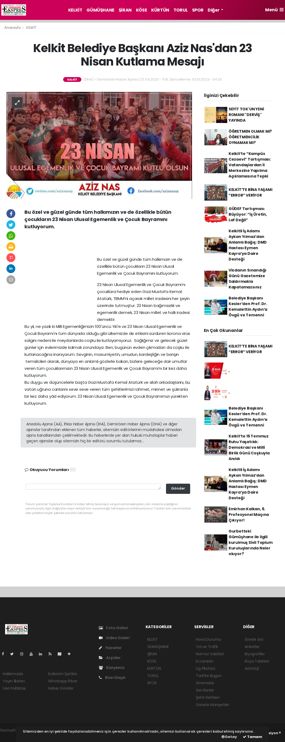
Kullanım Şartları (62, 673)
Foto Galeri (113, 628)
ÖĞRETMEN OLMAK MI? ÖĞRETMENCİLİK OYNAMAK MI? (250, 137)
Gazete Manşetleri (212, 704)
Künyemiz (112, 667)
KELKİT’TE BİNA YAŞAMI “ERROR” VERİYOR (250, 192)
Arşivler (110, 657)
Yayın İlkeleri (13, 681)
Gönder (178, 488)
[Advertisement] (108, 245)
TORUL (181, 10)
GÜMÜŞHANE (100, 10)
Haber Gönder (61, 688)
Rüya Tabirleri (257, 661)
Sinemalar (205, 683)
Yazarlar (110, 647)
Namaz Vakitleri (210, 654)
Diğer (214, 10)
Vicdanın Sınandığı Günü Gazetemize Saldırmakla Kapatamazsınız (248, 278)
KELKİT (75, 10)
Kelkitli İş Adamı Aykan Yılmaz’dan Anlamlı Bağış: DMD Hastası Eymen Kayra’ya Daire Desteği (248, 245)
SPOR (197, 10)
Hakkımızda (13, 673)
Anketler (252, 646)
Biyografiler (255, 654)
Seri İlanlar (205, 690)
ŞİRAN (125, 10)
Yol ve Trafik (207, 646)
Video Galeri (114, 637)
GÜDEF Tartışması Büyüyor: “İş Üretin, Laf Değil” (248, 214)
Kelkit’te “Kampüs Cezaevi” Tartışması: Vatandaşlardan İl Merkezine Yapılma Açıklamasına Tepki (250, 165)
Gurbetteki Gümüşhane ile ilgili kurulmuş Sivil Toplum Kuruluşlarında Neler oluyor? (251, 542)
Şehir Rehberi (207, 697)
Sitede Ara (254, 639)
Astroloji (252, 668)
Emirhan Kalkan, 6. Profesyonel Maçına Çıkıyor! (249, 514)
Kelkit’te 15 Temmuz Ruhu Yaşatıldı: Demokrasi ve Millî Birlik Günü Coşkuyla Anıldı (249, 447)
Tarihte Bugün (209, 675)
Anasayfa (12, 27)
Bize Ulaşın (112, 677)
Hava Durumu (208, 639)
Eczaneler (204, 661)
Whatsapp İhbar (62, 681)
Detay (229, 736)
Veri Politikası (14, 688)
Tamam (252, 736)
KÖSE (141, 10)
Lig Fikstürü (205, 668)
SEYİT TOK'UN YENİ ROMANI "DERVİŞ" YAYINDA (246, 114)
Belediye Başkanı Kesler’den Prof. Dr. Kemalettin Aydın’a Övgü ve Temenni (248, 306)
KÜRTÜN (160, 10)
